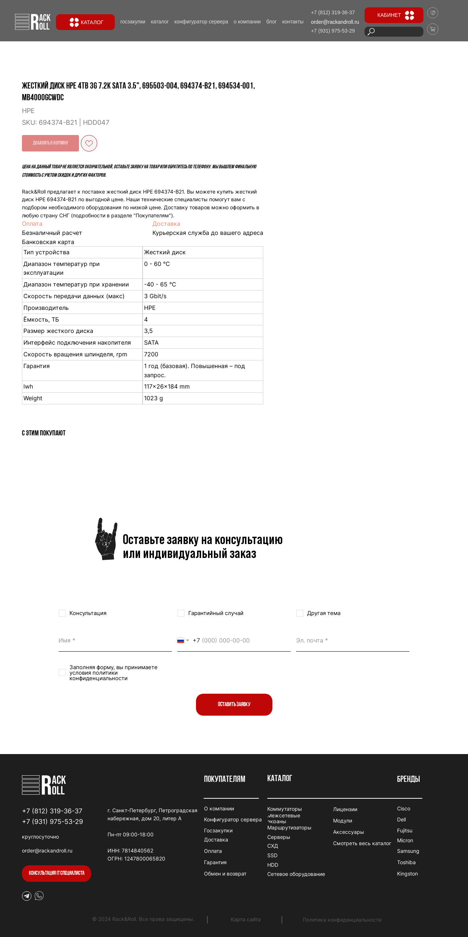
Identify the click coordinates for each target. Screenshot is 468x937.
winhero (116, 842)
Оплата (215, 223)
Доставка (349, 223)
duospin (117, 826)
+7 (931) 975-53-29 (52, 821)
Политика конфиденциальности (342, 920)
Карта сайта (246, 919)
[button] (56, 873)
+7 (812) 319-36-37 (52, 811)
